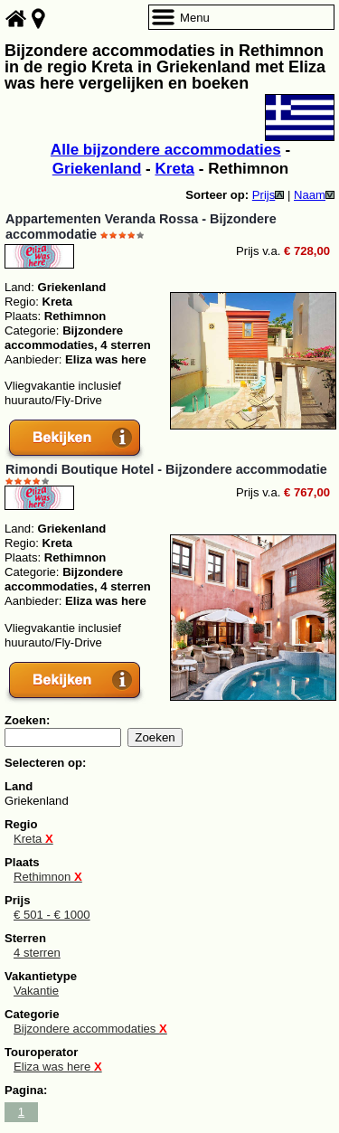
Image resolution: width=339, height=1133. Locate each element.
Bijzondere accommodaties (90, 1028)
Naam (314, 195)
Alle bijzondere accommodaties (166, 149)
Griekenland (97, 168)
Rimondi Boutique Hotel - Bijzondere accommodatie (166, 469)
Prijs (268, 195)
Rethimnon (48, 876)
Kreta (174, 168)
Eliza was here (58, 1066)
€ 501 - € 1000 (52, 914)
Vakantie (36, 990)
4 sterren (37, 952)
